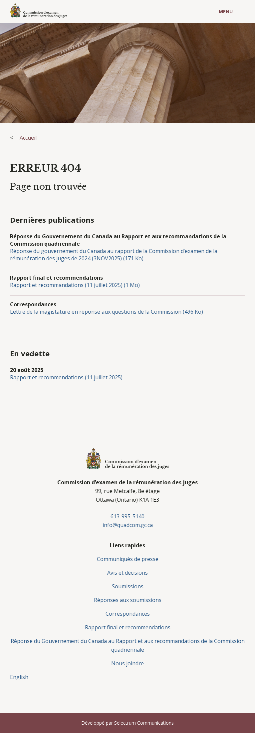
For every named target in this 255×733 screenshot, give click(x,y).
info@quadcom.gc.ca (128, 525)
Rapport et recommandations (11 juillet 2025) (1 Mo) (75, 285)
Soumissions (127, 586)
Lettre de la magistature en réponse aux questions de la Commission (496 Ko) (106, 311)
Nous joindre (127, 663)
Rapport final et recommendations (127, 627)
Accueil (28, 137)
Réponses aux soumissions (127, 600)
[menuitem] (127, 677)
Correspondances (128, 613)
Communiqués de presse (127, 559)
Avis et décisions (127, 572)
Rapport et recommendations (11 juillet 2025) (66, 377)
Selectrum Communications (144, 723)
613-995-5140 (127, 516)
